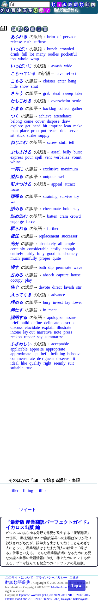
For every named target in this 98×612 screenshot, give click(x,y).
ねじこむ (18, 142)
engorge (17, 221)
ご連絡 (74, 577)
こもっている (22, 73)
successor (69, 236)
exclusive (51, 169)
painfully (29, 258)
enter (62, 81)
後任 (14, 236)
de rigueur (45, 358)
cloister (49, 81)
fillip (42, 490)
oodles (53, 54)
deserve (62, 358)
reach (53, 130)
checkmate (52, 208)
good (51, 253)
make (77, 126)
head (36, 126)
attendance (62, 116)
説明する (18, 317)
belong (16, 121)
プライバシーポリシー (51, 577)
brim (51, 36)
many (41, 54)
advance (58, 295)
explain (48, 327)
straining (50, 196)
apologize (55, 317)
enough (69, 249)
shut (34, 86)
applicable (19, 349)
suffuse (40, 42)
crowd (75, 216)
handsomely (68, 253)
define (37, 322)
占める (16, 275)
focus (15, 189)
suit (71, 363)
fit (73, 358)
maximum (69, 169)
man (14, 130)
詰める (16, 208)
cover (40, 121)
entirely (16, 253)
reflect (71, 73)
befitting (58, 354)
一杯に (16, 169)
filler (14, 490)
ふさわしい (20, 344)
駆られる (18, 228)
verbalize (62, 157)
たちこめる (20, 101)
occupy (16, 280)
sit (12, 135)
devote (44, 287)
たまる (16, 108)
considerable (37, 249)
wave (78, 267)
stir (78, 287)
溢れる (16, 176)
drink (14, 54)
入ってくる (20, 295)
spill (38, 157)
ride (63, 130)
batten (52, 216)
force (30, 221)
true (29, 368)
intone (15, 332)
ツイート (27, 509)
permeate (63, 267)
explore (16, 126)
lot (32, 54)
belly (67, 152)
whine (15, 162)
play (28, 280)
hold (66, 208)
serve (73, 130)
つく (14, 116)
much (15, 258)
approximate (20, 354)
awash (56, 66)
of (59, 36)
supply (44, 135)
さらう (16, 93)
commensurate (22, 358)
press (68, 332)
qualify (35, 363)
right (47, 363)
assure (71, 317)
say (39, 337)
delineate (51, 322)
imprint (56, 126)
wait (14, 201)
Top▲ (76, 585)
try (77, 196)
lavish (69, 287)
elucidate (32, 327)
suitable (16, 368)
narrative (44, 332)
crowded (67, 49)
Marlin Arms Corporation (67, 587)
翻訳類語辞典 (66, 10)
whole (23, 59)
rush (28, 42)
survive (66, 196)
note (57, 332)
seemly (59, 363)
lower (77, 302)
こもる (16, 81)
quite (56, 258)
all (60, 243)
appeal (56, 184)
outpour (49, 176)
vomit (76, 157)
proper (44, 258)
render (29, 337)
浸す (14, 267)
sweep (68, 93)
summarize (54, 337)
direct (57, 287)
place (24, 130)
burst (78, 152)
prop (35, 130)
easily (55, 249)
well (61, 176)
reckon (16, 337)
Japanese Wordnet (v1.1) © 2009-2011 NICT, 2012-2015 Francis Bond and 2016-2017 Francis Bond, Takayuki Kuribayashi (47, 597)
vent (48, 157)
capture (62, 275)
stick (20, 135)
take (78, 93)
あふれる (18, 36)
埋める (16, 302)
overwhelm (60, 101)
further (53, 228)
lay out (29, 332)
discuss (16, 327)
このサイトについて (19, 577)
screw (52, 142)
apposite (37, 349)
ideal (14, 363)
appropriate (55, 349)
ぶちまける (20, 152)
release (16, 42)
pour (29, 157)
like (24, 363)
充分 (14, 243)
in (44, 310)
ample (70, 243)
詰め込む (18, 216)
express (16, 157)
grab (46, 93)
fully (41, 253)
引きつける (20, 184)
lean (67, 126)
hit (45, 126)
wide (68, 66)
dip (50, 267)
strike (31, 135)
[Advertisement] (49, 424)
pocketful (69, 54)
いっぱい (18, 49)
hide (14, 86)
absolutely (47, 243)
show (24, 86)
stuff (63, 142)
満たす (16, 310)
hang (72, 81)
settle (76, 101)
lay (67, 302)
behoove (74, 354)
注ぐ (14, 287)
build (25, 322)
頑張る (16, 196)
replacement (49, 236)
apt (36, 354)
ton (13, 59)
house (76, 275)
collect (64, 108)
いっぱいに (20, 66)
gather (77, 108)
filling (28, 490)
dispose (53, 121)
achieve (45, 116)
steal (56, 93)
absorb (48, 275)
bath (42, 267)
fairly (30, 253)
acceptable (60, 344)
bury (47, 302)
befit (44, 354)
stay (76, 208)
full (24, 54)
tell (71, 142)
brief (14, 322)
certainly (17, 249)
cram (64, 216)
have (59, 73)
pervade (69, 36)
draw (66, 121)
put (43, 130)
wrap (34, 59)
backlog (49, 108)
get (27, 126)
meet (52, 310)
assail (56, 152)
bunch (52, 49)
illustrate (64, 327)
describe (68, 322)
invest (58, 302)
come (28, 121)
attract (69, 184)
